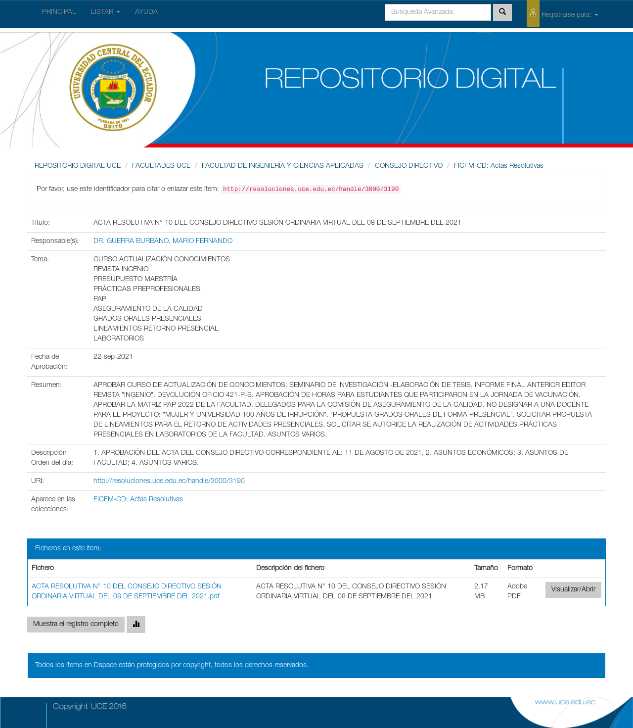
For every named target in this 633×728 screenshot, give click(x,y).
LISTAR (105, 12)
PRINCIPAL (59, 12)
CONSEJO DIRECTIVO (409, 166)
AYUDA (146, 12)
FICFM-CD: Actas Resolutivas (498, 166)
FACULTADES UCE (161, 166)
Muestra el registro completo (76, 624)
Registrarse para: (562, 13)
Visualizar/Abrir (573, 589)
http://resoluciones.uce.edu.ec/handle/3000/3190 (169, 481)
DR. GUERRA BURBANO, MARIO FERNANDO (162, 241)
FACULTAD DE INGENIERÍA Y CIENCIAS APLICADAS (282, 166)
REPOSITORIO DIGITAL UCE (78, 166)
